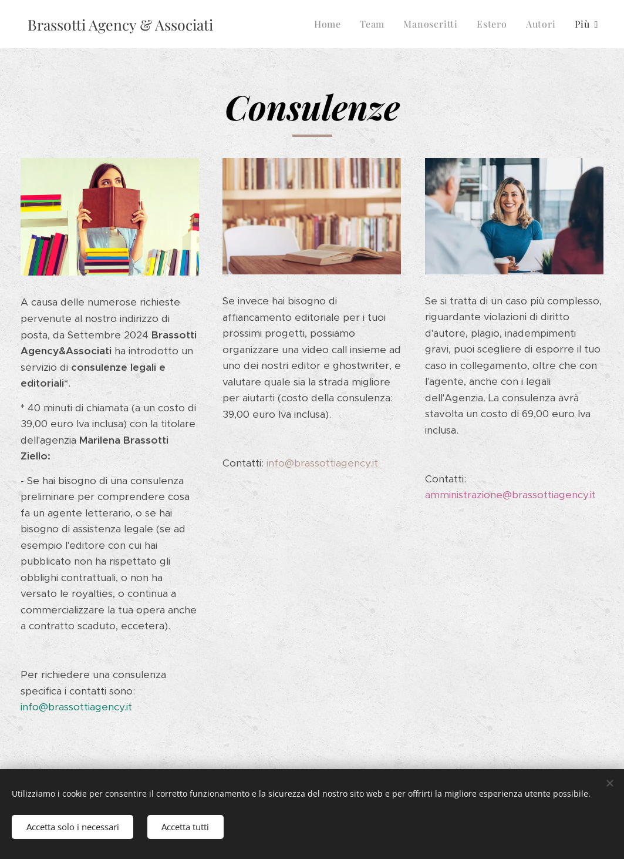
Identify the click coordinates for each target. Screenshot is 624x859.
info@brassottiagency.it (322, 463)
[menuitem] (330, 24)
